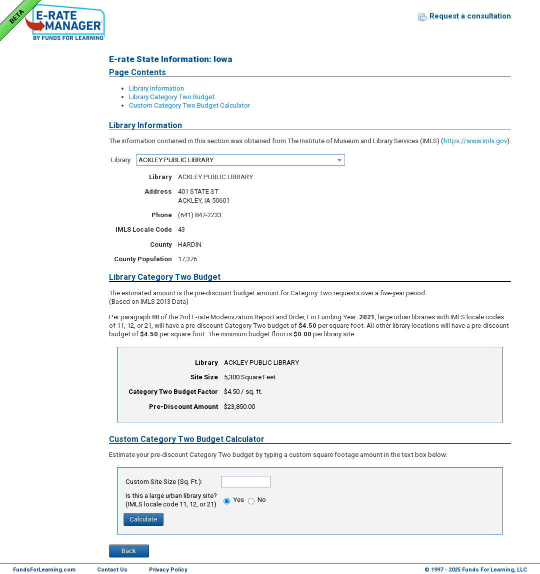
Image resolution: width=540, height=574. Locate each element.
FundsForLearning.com (44, 569)
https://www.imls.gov (475, 141)
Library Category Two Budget (171, 97)
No (257, 499)
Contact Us (112, 569)
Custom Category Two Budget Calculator (189, 105)
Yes (234, 499)
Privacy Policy (168, 569)
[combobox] (240, 160)
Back (129, 550)
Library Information (156, 88)
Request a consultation (470, 16)
